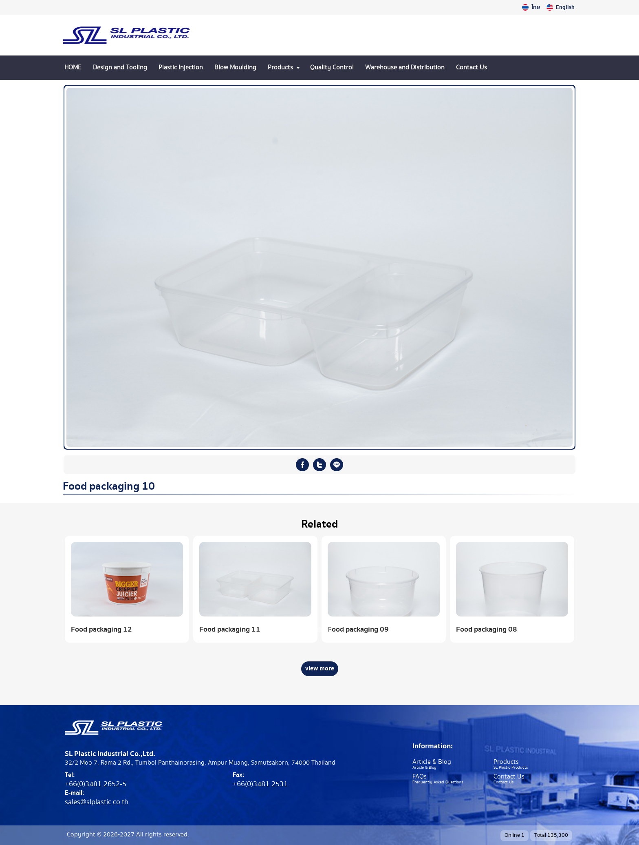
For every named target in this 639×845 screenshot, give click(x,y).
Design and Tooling (120, 67)
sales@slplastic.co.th (96, 802)
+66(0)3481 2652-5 (95, 784)
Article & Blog (431, 762)
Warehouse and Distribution (405, 67)
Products (280, 67)
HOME (73, 67)
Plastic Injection (181, 67)
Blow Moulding (235, 67)
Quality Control (332, 67)
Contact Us (471, 67)
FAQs (419, 777)
